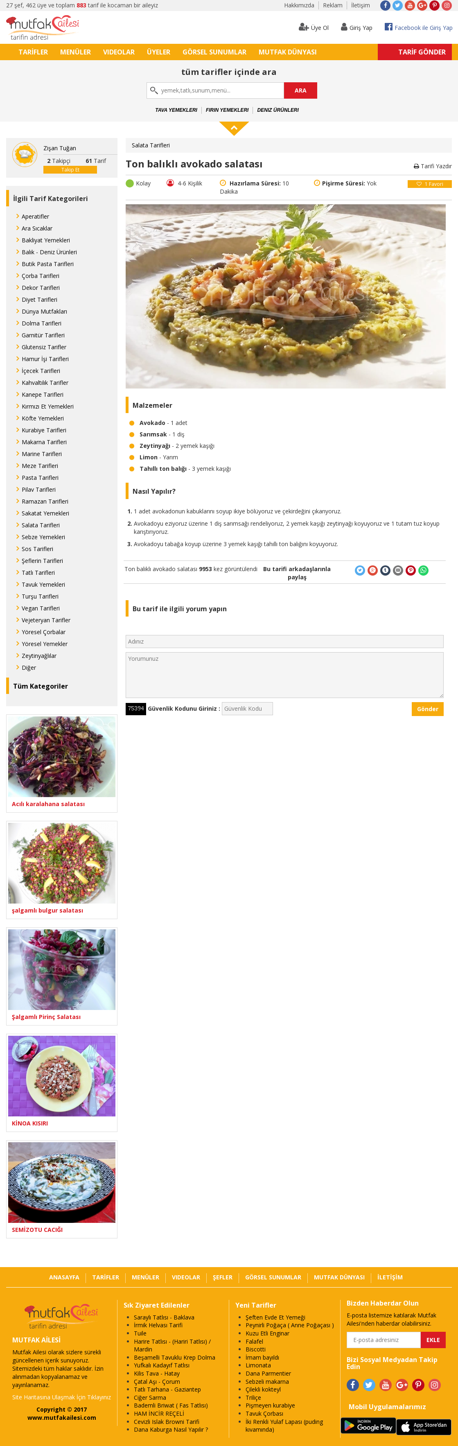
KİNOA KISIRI (30, 1123)
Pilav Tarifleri (39, 489)
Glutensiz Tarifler (44, 347)
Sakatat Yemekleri (45, 513)
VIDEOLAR (119, 51)
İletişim (360, 5)
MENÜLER (75, 51)
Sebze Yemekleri (43, 537)
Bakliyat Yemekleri (46, 240)
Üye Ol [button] (314, 27)
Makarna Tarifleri (44, 442)
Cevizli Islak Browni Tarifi (166, 1422)
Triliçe (253, 1397)
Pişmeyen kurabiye (270, 1405)
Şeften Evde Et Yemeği (275, 1317)
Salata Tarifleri (41, 525)
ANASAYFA (64, 1277)
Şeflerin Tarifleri (42, 561)
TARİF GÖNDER (422, 51)
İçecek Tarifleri (41, 371)
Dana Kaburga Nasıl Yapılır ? (171, 1429)
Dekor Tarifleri (41, 287)
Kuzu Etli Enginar (267, 1333)
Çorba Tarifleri (40, 276)
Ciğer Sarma (150, 1397)
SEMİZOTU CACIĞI (37, 1230)
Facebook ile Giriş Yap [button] (419, 27)
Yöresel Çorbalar (43, 632)
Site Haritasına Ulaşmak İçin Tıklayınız (61, 1397)
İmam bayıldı (262, 1357)
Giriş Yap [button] (356, 27)
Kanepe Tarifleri (42, 394)
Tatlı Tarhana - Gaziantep (167, 1389)
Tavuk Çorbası (264, 1413)
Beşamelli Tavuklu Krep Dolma (174, 1357)
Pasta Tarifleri (40, 477)
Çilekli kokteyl (263, 1389)
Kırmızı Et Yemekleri (48, 406)
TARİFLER (33, 51)
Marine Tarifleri (42, 454)
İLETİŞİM (390, 1277)
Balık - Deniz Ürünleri (49, 252)
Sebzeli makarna (267, 1381)
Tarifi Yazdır (433, 166)
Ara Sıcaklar (37, 228)
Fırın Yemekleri (227, 110)
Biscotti (256, 1349)
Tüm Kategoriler (40, 686)
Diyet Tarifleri (39, 299)
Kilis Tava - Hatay (157, 1373)
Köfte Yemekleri (43, 418)
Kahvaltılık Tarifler (45, 382)
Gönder (427, 709)
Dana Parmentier (268, 1373)
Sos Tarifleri (37, 549)
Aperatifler (35, 216)
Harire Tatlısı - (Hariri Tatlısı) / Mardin (172, 1345)
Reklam (333, 5)
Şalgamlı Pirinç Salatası (46, 1017)
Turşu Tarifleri (40, 596)
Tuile (140, 1333)
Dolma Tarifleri (41, 323)
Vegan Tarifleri (41, 608)
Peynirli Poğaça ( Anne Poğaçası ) (290, 1325)
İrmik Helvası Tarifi (158, 1325)
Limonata (258, 1365)
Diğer (29, 667)
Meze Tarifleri (40, 466)
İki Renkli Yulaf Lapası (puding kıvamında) (284, 1426)
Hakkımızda (299, 5)
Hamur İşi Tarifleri (45, 359)
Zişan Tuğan (59, 148)
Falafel (254, 1341)
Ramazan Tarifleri (45, 501)
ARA (301, 90)
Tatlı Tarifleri (38, 572)
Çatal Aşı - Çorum (157, 1381)
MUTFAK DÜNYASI (288, 51)
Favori (430, 184)
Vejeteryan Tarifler (46, 620)
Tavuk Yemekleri (43, 584)
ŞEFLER (222, 1277)
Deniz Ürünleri (277, 110)
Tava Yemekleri (176, 110)
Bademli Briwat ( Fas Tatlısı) (171, 1405)
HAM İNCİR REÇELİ (159, 1413)
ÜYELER (158, 51)
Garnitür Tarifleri (43, 335)
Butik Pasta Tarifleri (48, 264)
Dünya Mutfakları (44, 311)
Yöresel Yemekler (45, 644)
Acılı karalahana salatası (48, 804)
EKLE (433, 1340)
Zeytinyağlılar (39, 656)
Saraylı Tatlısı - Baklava (164, 1317)
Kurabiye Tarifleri (44, 430)
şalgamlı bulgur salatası (47, 910)
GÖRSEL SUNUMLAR (214, 51)
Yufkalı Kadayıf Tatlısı (162, 1365)
